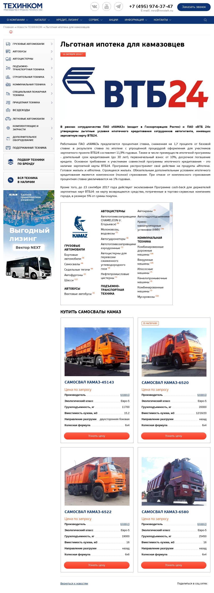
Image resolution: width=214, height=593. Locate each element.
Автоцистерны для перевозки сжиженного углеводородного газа (114, 261)
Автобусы (15, 51)
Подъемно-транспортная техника (24, 68)
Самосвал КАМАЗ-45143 (89, 382)
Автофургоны (75, 275)
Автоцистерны (18, 59)
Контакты (161, 20)
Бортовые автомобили (74, 257)
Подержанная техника (25, 148)
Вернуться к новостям (74, 583)
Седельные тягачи (78, 269)
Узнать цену (96, 436)
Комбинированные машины (151, 289)
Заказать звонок (194, 7)
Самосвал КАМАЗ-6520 (165, 382)
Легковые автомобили (24, 118)
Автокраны (147, 211)
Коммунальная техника (25, 84)
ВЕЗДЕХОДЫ (17, 110)
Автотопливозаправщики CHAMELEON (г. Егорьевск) (118, 220)
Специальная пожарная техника (25, 93)
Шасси (71, 280)
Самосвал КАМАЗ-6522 (88, 512)
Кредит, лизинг (67, 20)
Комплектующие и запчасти (21, 128)
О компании (16, 20)
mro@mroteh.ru (162, 10)
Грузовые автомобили (24, 44)
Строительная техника (24, 77)
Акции (113, 20)
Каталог (40, 20)
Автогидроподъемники (155, 216)
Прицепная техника (22, 102)
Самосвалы (73, 264)
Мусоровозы (148, 297)
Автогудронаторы (115, 239)
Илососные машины (145, 271)
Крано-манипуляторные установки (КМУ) (151, 225)
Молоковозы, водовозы (110, 231)
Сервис (94, 20)
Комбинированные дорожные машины (151, 250)
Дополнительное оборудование (20, 138)
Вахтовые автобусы (79, 294)
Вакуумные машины (145, 262)
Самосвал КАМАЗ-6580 (165, 512)
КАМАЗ (124, 394)
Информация (134, 20)
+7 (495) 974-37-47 (151, 6)
